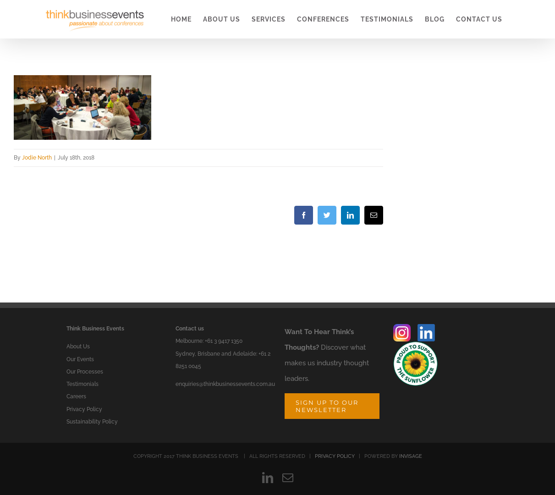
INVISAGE (410, 456)
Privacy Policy (84, 409)
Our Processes (84, 371)
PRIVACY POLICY (335, 456)
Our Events (80, 359)
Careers (76, 396)
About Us (78, 346)
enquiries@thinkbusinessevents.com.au (225, 384)
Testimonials (82, 384)
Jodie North (37, 157)
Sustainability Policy (92, 421)
